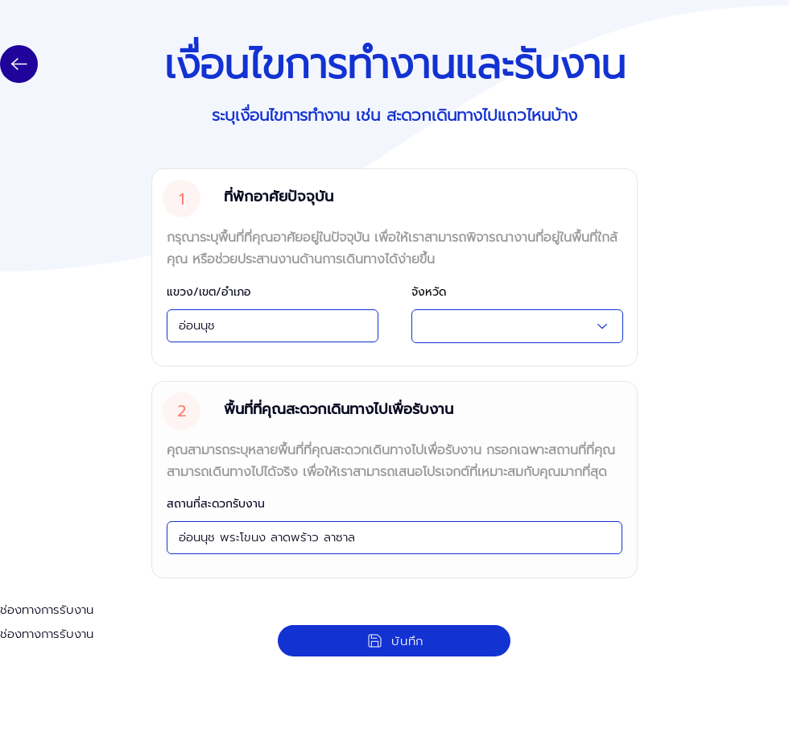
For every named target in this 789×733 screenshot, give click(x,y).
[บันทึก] (394, 640)
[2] (181, 411)
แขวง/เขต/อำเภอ (209, 292)
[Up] (19, 64)
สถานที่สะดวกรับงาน (216, 504)
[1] (181, 198)
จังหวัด (428, 292)
